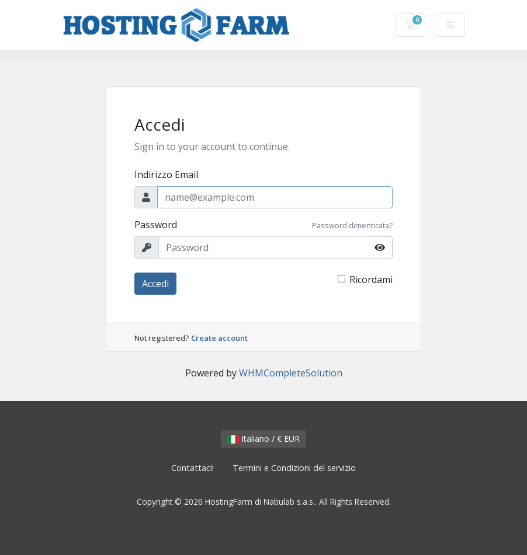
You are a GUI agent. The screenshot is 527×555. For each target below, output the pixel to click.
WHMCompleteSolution (290, 372)
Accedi (155, 283)
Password (155, 224)
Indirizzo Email (166, 174)
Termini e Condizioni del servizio (294, 467)
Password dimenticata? (352, 225)
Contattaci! (192, 467)
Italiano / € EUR (263, 438)
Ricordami (371, 279)
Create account (219, 338)
